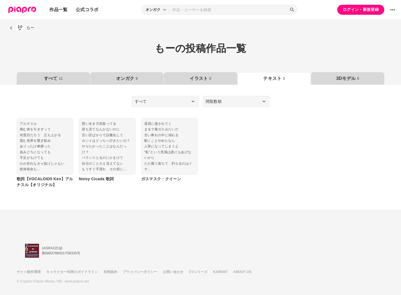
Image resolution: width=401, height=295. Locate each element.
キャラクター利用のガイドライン (72, 272)
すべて (53, 78)
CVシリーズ (198, 272)
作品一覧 (58, 9)
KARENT (220, 272)
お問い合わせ (173, 272)
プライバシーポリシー (140, 272)
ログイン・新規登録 (361, 9)
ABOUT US (242, 272)
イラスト (200, 78)
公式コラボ (87, 9)
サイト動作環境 (29, 272)
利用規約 (110, 272)
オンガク (127, 78)
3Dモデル (347, 78)
